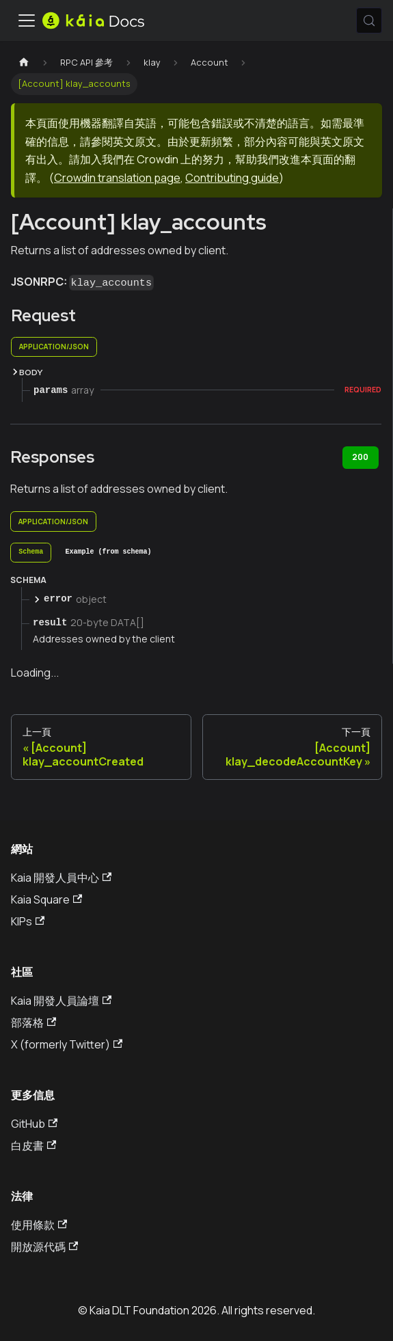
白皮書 (33, 1145)
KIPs (27, 921)
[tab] (30, 553)
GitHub (34, 1123)
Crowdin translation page (117, 177)
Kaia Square (46, 899)
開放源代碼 (44, 1246)
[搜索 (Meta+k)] (369, 20)
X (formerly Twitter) (66, 1044)
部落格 (33, 1022)
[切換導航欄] (26, 20)
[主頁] (24, 62)
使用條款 (39, 1224)
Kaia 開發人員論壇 (61, 1000)
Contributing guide (232, 177)
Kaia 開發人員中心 (61, 877)
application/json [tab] (54, 346)
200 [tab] (360, 457)
